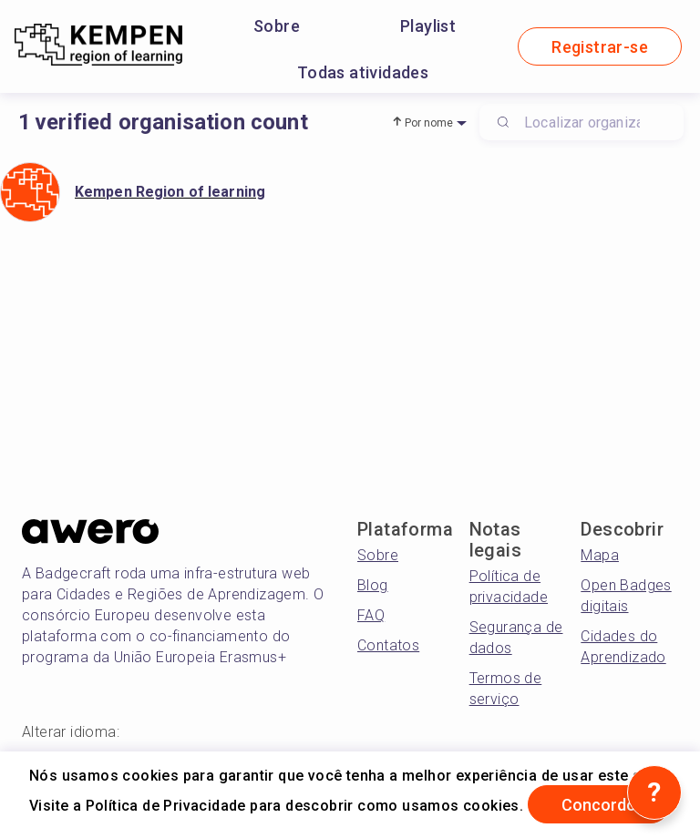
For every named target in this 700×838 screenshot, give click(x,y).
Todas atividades (362, 72)
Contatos (388, 645)
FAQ (371, 615)
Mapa (600, 555)
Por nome (429, 123)
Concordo (598, 804)
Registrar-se (599, 46)
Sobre (276, 26)
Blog (372, 585)
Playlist (428, 26)
